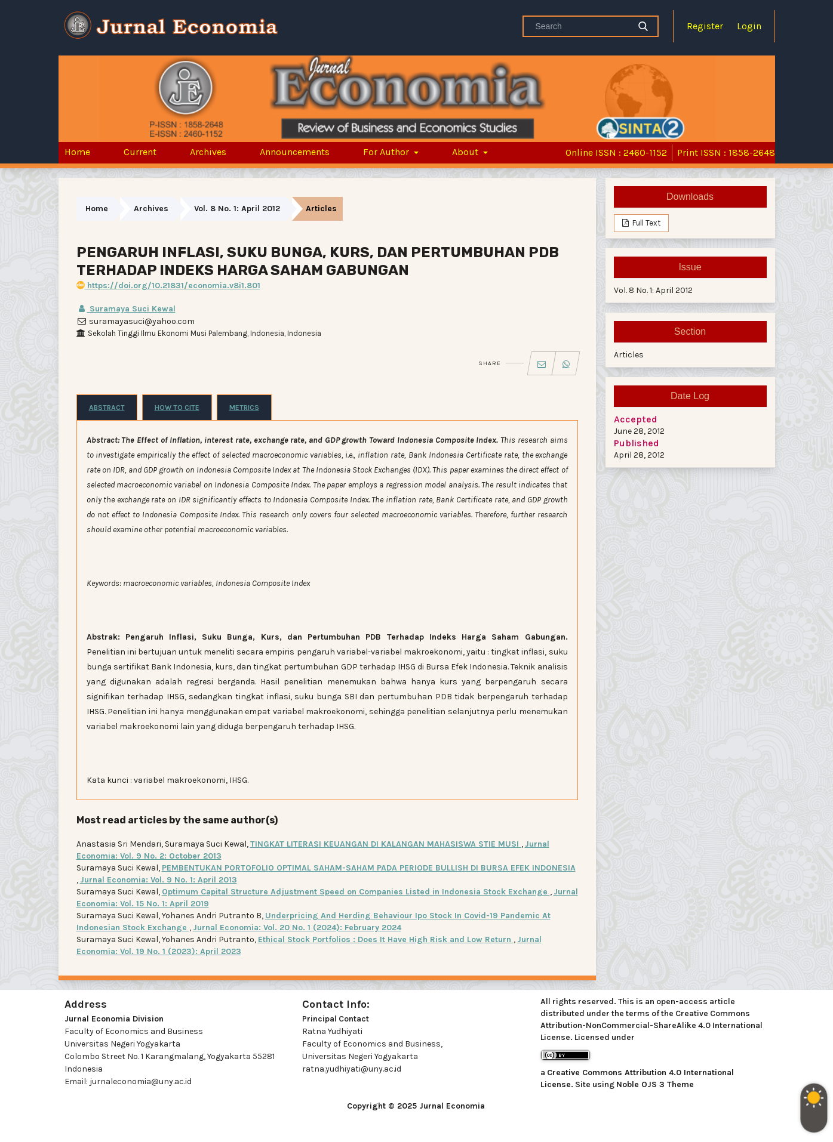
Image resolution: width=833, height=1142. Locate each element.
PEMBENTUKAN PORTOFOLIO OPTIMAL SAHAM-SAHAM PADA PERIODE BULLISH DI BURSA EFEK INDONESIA (369, 868)
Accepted (635, 419)
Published (636, 443)
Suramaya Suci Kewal (126, 309)
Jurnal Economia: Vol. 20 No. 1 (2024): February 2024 (297, 927)
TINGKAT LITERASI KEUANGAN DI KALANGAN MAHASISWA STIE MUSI (385, 844)
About (466, 152)
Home (77, 152)
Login (749, 26)
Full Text (645, 222)
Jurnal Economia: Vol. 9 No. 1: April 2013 (158, 880)
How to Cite (177, 407)
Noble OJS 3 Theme (655, 1084)
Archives (208, 152)
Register (705, 26)
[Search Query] (581, 26)
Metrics (244, 407)
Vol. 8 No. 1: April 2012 (237, 208)
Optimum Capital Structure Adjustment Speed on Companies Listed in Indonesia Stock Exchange (356, 892)
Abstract (107, 407)
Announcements (295, 152)
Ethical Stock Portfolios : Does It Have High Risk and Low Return (386, 939)
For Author (387, 152)
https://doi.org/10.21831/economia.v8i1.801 (168, 285)
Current (140, 152)
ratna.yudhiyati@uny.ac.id (351, 1069)
